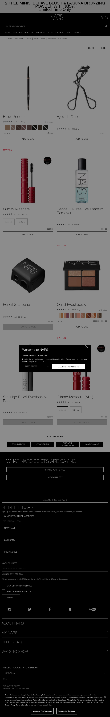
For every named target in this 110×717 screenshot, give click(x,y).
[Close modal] (86, 346)
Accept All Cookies (66, 711)
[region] (55, 704)
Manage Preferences (42, 711)
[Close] (104, 696)
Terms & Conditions (23, 705)
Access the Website (68, 366)
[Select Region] (36, 366)
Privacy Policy (72, 700)
